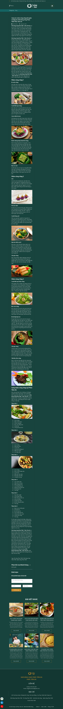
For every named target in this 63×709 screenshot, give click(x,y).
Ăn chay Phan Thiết (18, 558)
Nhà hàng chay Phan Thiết (16, 698)
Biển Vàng (31, 707)
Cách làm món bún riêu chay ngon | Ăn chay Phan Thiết (31, 620)
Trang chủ (11, 10)
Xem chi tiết (16, 630)
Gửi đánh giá (16, 590)
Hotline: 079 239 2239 (31, 687)
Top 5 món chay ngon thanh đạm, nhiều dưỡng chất (16, 620)
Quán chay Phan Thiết (22, 560)
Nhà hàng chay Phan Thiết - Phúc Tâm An (20, 26)
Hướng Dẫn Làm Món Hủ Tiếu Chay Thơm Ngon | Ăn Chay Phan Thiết (47, 620)
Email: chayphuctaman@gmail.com (31, 688)
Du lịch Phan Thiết (31, 700)
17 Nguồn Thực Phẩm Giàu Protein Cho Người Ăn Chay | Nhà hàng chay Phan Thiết (47, 651)
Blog (16, 10)
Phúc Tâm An (20, 707)
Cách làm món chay (37, 698)
